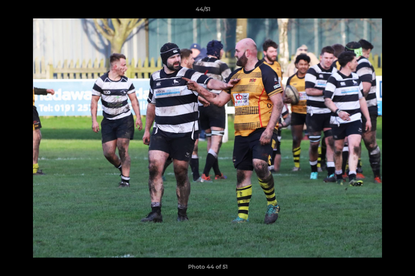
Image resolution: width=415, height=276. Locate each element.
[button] (382, 11)
